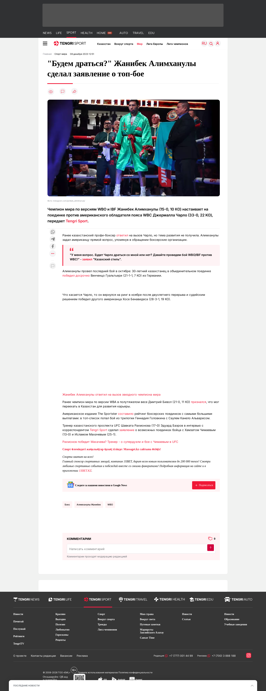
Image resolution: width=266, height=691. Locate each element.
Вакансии (66, 655)
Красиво (60, 614)
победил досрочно (76, 275)
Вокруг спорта (123, 43)
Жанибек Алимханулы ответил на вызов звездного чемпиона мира (111, 394)
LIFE (59, 33)
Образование (231, 619)
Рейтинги (18, 636)
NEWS (47, 33)
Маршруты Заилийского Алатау (152, 631)
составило (126, 414)
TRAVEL (138, 33)
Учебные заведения (235, 624)
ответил (122, 235)
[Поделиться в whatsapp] (52, 232)
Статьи (186, 619)
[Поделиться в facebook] (52, 246)
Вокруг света (147, 619)
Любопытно (62, 629)
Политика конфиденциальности (135, 672)
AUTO (124, 33)
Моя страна (147, 614)
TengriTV (18, 643)
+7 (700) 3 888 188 (223, 655)
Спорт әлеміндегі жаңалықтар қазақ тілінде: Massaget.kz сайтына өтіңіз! (111, 449)
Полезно (60, 624)
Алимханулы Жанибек (89, 504)
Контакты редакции (43, 655)
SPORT (71, 32)
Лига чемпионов (177, 43)
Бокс (67, 504)
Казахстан (104, 43)
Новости (18, 614)
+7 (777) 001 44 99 (180, 655)
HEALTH (86, 33)
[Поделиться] (74, 91)
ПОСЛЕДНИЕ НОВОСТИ (26, 685)
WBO (110, 504)
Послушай (19, 629)
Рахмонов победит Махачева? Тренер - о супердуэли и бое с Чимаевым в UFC (120, 442)
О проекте (19, 655)
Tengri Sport (77, 221)
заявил (87, 259)
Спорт (101, 614)
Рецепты (60, 640)
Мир (140, 43)
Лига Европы (154, 43)
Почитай (18, 621)
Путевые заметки (150, 624)
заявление (126, 430)
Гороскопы (61, 634)
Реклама (82, 655)
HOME (101, 33)
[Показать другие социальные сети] (52, 253)
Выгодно (60, 619)
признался (198, 402)
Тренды (102, 624)
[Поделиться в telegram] (52, 239)
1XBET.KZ (85, 470)
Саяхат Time (147, 637)
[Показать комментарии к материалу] (52, 266)
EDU (151, 33)
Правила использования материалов (98, 672)
